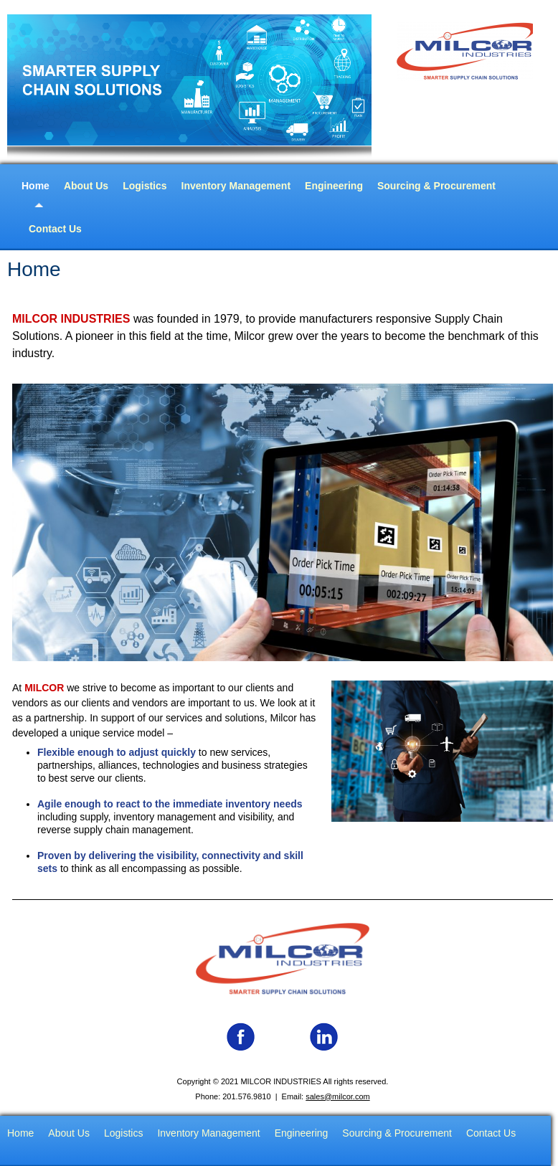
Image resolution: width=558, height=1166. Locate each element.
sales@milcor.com (337, 1096)
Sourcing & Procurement (436, 185)
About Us (86, 185)
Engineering (334, 185)
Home (35, 185)
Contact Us (55, 228)
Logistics (144, 185)
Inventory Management (235, 185)
